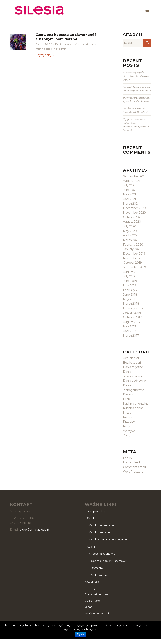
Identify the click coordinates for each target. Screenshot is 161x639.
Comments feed (134, 467)
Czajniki (92, 546)
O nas (88, 606)
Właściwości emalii (97, 613)
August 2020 (132, 221)
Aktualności (131, 358)
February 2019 (133, 290)
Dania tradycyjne (64, 44)
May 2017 (129, 326)
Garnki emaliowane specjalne (108, 539)
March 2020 (131, 240)
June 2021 (130, 190)
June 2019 (130, 281)
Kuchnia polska (44, 48)
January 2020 (132, 249)
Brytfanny (97, 567)
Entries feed (131, 462)
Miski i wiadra (99, 575)
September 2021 (134, 176)
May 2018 (129, 299)
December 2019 (134, 253)
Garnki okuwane (99, 532)
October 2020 (132, 217)
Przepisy (129, 421)
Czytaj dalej (45, 55)
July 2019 (129, 276)
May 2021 (129, 194)
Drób (126, 399)
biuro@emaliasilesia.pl (35, 529)
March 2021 (131, 203)
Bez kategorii (132, 362)
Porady (128, 417)
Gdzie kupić (92, 600)
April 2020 (130, 235)
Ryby (126, 426)
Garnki (91, 518)
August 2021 (131, 181)
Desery (128, 394)
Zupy (126, 435)
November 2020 (134, 212)
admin (62, 48)
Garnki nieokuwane (101, 525)
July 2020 (129, 226)
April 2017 (129, 331)
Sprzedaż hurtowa (96, 594)
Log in (127, 458)
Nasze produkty (95, 511)
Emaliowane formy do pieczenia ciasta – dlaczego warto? (136, 76)
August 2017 (131, 322)
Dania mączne (133, 367)
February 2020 (133, 244)
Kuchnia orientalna (85, 44)
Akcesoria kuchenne (102, 553)
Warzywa (129, 431)
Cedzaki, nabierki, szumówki (109, 560)
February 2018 (133, 308)
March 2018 (131, 303)
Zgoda (80, 634)
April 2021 (129, 199)
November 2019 (134, 258)
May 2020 (130, 231)
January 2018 (132, 312)
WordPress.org (133, 471)
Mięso (127, 412)
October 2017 (132, 317)
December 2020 (134, 208)
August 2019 (131, 272)
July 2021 (129, 185)
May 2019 (129, 285)
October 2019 (132, 262)
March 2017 (131, 335)
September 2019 (134, 267)
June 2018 (130, 294)
